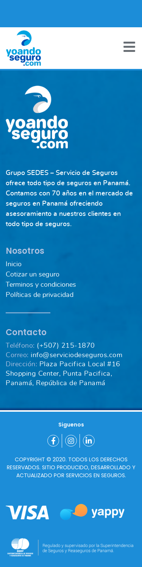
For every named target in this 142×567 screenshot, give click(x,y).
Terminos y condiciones (41, 284)
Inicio (14, 264)
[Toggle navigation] (129, 46)
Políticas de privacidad (39, 295)
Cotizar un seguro (32, 274)
